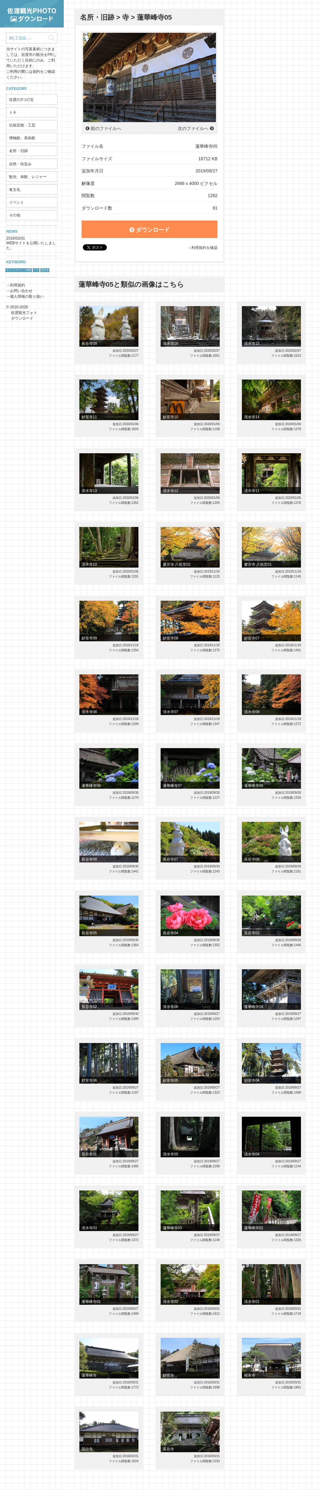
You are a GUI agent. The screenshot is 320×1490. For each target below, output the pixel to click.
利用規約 (17, 285)
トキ (13, 112)
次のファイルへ (193, 128)
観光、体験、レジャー (28, 177)
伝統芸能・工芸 (22, 125)
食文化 (14, 189)
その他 (14, 215)
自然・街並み (20, 164)
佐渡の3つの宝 (21, 99)
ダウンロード (149, 230)
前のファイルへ (106, 128)
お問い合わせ (21, 291)
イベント (16, 202)
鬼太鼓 (45, 270)
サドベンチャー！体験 (18, 270)
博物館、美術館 (22, 138)
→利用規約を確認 (203, 248)
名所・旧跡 (18, 151)
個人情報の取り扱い (27, 296)
